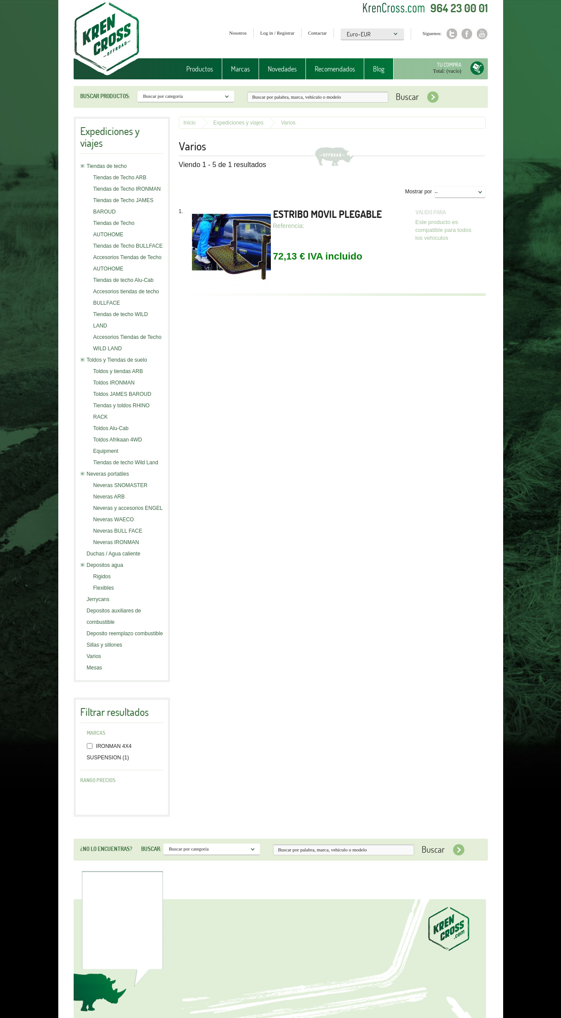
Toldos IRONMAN (114, 383)
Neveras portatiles (108, 474)
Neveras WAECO (113, 519)
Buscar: (151, 848)
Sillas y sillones (104, 645)
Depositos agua (105, 565)
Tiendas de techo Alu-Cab (123, 280)
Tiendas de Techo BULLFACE (128, 246)
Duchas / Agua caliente (114, 554)
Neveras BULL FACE (117, 531)
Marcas (240, 68)
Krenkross (107, 39)
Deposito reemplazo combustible (125, 633)
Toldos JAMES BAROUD (122, 394)
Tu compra (449, 64)
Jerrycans (98, 599)
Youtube (482, 33)
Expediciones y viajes (238, 123)
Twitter (451, 33)
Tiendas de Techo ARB (119, 177)
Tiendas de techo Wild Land (125, 462)
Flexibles (103, 588)
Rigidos (102, 576)
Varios (94, 656)
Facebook (467, 33)
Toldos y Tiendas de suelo (117, 360)
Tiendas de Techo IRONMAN (127, 189)
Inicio (190, 123)
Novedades (282, 68)
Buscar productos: (105, 96)
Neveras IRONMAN (116, 542)
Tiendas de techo (107, 166)
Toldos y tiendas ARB (118, 371)
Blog (378, 68)
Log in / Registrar (277, 33)
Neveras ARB (109, 497)
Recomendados (335, 68)
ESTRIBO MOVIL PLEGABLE (327, 214)
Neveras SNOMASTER (120, 485)
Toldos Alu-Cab (111, 428)
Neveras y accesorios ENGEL (128, 508)
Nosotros (238, 33)
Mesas (94, 668)
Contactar (317, 33)
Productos (199, 68)
